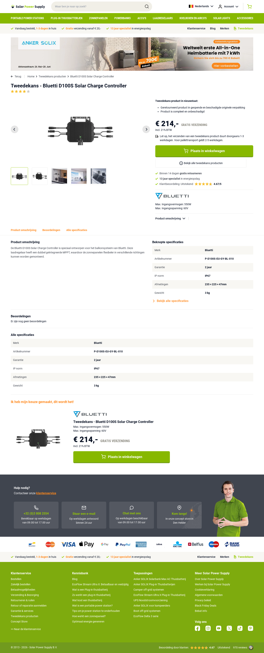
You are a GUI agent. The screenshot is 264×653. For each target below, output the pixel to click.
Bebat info (201, 610)
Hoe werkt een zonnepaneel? (89, 616)
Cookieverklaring (204, 589)
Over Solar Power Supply (209, 579)
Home (30, 76)
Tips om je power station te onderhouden (96, 610)
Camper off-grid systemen (149, 589)
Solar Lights (221, 18)
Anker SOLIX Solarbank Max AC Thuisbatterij (160, 579)
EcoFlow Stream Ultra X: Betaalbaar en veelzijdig (100, 584)
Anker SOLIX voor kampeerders (152, 605)
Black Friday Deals (205, 605)
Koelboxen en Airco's (193, 18)
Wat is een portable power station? (92, 605)
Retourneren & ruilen (23, 600)
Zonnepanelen (98, 18)
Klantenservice (196, 28)
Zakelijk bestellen (20, 584)
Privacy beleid (203, 600)
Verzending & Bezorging (25, 594)
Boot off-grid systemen (147, 610)
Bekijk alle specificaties (170, 301)
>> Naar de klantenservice (26, 629)
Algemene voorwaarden (209, 594)
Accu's (141, 18)
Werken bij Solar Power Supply (212, 584)
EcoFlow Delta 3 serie (146, 616)
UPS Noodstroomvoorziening (151, 600)
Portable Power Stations (27, 18)
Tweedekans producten (52, 76)
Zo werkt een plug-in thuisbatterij (91, 594)
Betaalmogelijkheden (23, 589)
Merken (224, 28)
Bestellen (16, 579)
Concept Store (19, 621)
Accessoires (245, 18)
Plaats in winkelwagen (204, 151)
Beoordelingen (51, 230)
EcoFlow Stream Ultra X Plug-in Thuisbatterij (159, 594)
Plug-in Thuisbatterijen (66, 18)
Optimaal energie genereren (88, 621)
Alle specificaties (76, 230)
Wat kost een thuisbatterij (87, 600)
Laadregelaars (163, 18)
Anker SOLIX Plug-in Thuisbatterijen (154, 584)
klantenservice (46, 493)
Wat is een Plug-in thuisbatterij (90, 589)
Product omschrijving (172, 218)
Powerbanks (122, 18)
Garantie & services (22, 610)
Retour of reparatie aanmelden (29, 605)
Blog (213, 28)
